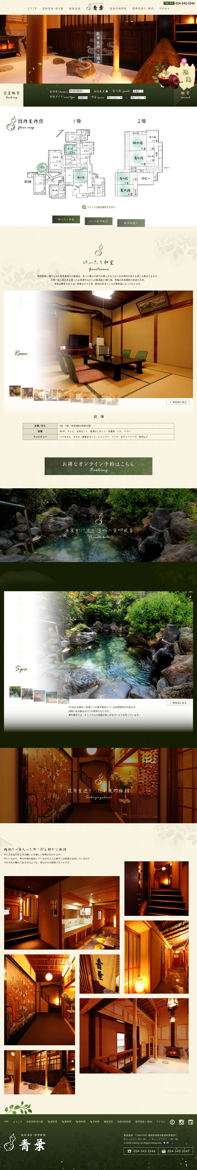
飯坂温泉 (108, 1121)
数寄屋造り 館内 (143, 1121)
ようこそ (17, 1121)
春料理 (53, 1121)
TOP (6, 1121)
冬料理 (96, 1121)
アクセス (160, 1121)
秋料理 (82, 1121)
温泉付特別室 (124, 1121)
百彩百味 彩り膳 (34, 1121)
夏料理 (67, 1121)
